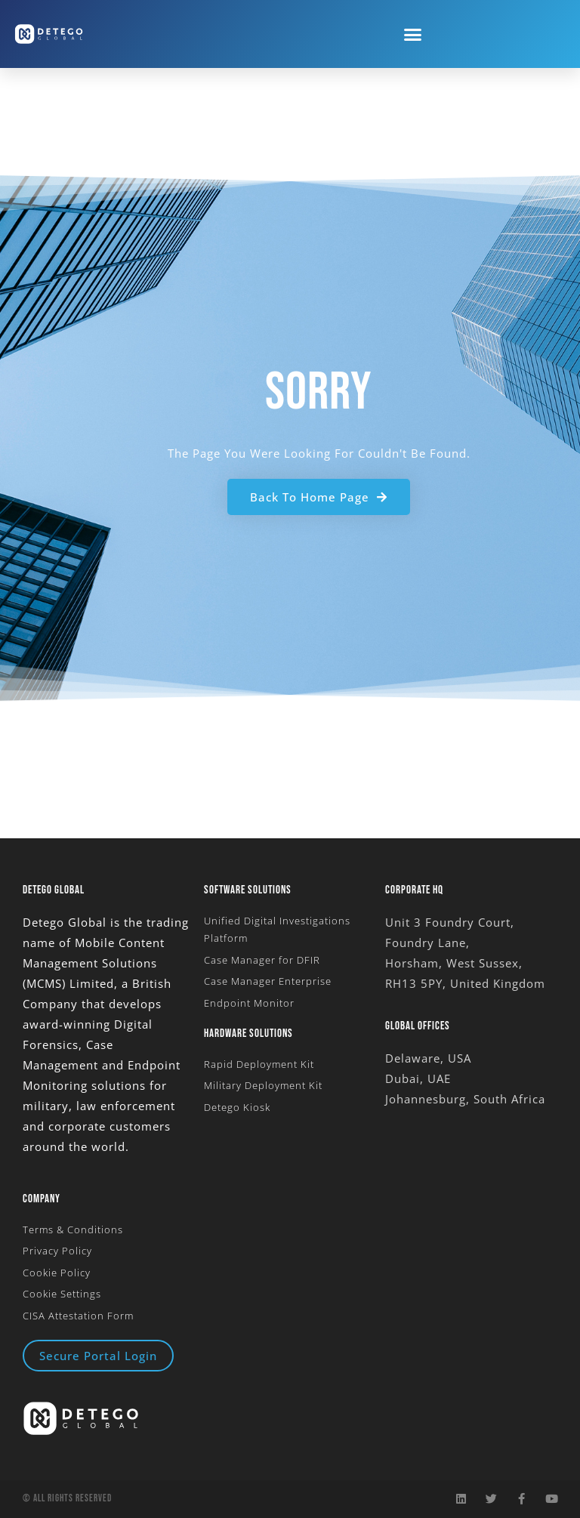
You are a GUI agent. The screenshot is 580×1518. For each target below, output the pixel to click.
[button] (413, 34)
